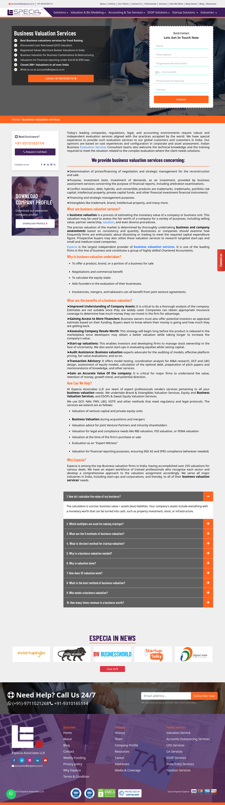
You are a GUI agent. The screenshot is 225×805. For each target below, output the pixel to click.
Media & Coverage (128, 770)
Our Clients (123, 3)
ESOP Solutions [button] (158, 12)
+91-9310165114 (45, 3)
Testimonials (150, 3)
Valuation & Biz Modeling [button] (87, 12)
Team (118, 739)
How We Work (176, 3)
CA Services (174, 751)
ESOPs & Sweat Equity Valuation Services (128, 396)
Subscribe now (204, 696)
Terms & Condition (76, 776)
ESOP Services (176, 758)
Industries (207, 12)
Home (16, 119)
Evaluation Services (93, 147)
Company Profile (126, 745)
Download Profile (35, 223)
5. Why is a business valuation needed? (89, 553)
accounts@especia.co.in (21, 3)
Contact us (221, 260)
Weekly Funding (74, 758)
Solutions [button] (60, 12)
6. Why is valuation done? (81, 563)
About (103, 3)
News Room (191, 3)
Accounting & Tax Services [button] (125, 12)
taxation (108, 222)
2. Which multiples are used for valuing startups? (95, 524)
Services (163, 3)
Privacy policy (72, 764)
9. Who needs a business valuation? (87, 593)
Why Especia (72, 770)
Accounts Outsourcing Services (188, 739)
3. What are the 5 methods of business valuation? (95, 534)
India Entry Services (180, 764)
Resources (211, 3)
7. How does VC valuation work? (84, 573)
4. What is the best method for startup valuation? (96, 543)
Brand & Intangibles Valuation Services (152, 393)
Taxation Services (178, 770)
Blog (201, 3)
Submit (181, 99)
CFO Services (175, 745)
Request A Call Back (35, 151)
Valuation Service (178, 733)
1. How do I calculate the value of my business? (94, 496)
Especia (72, 247)
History (111, 3)
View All (112, 669)
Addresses (122, 764)
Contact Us (136, 3)
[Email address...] (166, 696)
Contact (68, 751)
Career (119, 758)
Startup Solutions (184, 12)
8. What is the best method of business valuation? (96, 583)
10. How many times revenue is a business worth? (95, 602)
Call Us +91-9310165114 (60, 78)
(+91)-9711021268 (28, 703)
